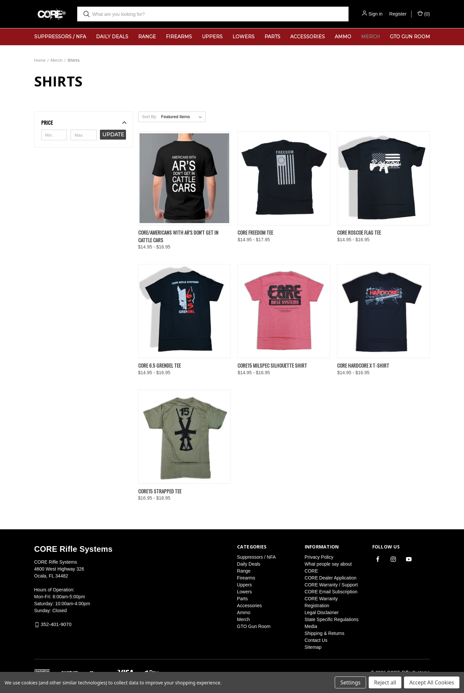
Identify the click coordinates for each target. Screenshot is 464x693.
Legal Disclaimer (322, 612)
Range (147, 37)
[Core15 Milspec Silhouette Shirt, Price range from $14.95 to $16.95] (284, 311)
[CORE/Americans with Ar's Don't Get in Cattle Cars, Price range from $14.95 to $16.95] (184, 178)
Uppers (212, 37)
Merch (370, 37)
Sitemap (313, 647)
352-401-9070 (56, 624)
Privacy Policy (319, 557)
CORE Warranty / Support (331, 584)
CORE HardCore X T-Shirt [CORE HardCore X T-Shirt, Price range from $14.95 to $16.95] (363, 365)
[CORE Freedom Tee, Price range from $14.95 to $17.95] (284, 178)
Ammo (343, 37)
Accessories (307, 37)
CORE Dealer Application (330, 577)
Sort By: (149, 116)
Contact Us (316, 640)
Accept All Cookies (431, 682)
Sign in (375, 13)
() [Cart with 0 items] (424, 13)
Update (113, 134)
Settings (350, 682)
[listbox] (182, 117)
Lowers (243, 37)
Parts (272, 37)
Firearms (179, 37)
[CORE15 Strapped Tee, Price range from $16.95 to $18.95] (184, 436)
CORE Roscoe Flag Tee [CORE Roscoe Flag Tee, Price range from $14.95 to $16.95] (359, 232)
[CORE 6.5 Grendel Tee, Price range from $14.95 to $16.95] (184, 311)
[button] (83, 122)
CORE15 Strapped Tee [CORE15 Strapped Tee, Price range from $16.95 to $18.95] (159, 491)
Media (311, 626)
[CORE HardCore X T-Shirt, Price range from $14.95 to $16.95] (383, 311)
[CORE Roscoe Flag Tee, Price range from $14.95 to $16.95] (383, 178)
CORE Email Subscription (331, 591)
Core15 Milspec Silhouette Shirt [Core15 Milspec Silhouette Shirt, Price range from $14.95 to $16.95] (272, 365)
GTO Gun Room (410, 37)
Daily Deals (112, 37)
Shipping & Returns (325, 633)
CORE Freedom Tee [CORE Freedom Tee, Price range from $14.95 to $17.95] (255, 232)
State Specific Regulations (331, 619)
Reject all (385, 682)
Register (397, 13)
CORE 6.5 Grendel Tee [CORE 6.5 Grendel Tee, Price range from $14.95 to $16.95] (159, 365)
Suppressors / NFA (60, 37)
